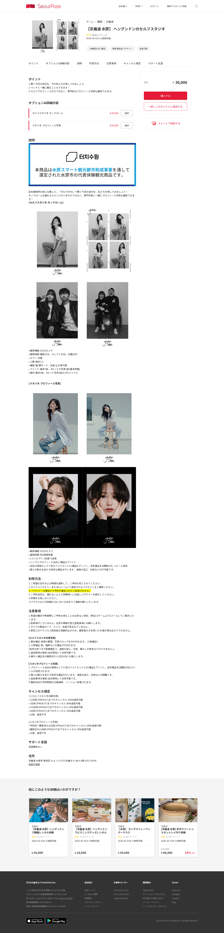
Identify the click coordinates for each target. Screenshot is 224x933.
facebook (176, 890)
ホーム (89, 21)
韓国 (99, 21)
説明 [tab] (79, 63)
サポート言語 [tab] (155, 63)
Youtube (175, 898)
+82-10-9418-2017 (121, 894)
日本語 (122, 6)
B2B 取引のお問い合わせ (153, 898)
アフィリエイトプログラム (154, 894)
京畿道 (109, 21)
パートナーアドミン (151, 902)
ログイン (154, 6)
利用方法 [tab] (94, 63)
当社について (89, 890)
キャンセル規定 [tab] (132, 63)
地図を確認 (34, 764)
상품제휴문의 (148, 890)
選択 (127, 113)
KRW (138, 6)
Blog (174, 902)
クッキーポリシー (91, 906)
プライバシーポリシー (93, 902)
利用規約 (88, 898)
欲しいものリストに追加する (167, 106)
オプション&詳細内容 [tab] (58, 63)
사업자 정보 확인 (66, 898)
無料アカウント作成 (176, 6)
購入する (165, 96)
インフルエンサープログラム (155, 906)
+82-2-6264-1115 (121, 890)
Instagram (176, 894)
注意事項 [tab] (111, 63)
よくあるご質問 (90, 894)
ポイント (33, 63)
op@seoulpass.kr (121, 898)
